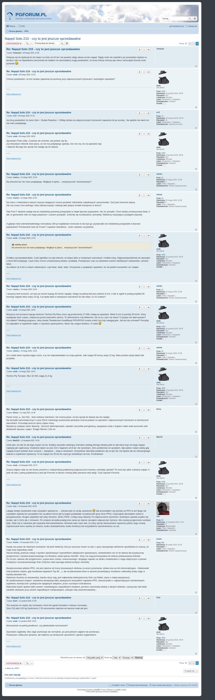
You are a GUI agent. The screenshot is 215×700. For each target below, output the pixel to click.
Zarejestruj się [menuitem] (178, 26)
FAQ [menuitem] (23, 26)
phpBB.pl (114, 692)
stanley (159, 174)
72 (162, 116)
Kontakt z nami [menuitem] (118, 685)
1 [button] (193, 44)
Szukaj (189, 19)
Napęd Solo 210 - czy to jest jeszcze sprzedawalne (43, 38)
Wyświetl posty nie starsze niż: (81, 657)
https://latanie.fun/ (13, 94)
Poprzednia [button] (190, 44)
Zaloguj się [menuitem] (192, 26)
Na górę (196, 66)
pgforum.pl (31, 14)
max (158, 516)
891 (163, 543)
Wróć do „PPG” (13, 668)
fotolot (159, 539)
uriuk (158, 86)
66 (162, 520)
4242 (163, 91)
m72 (158, 112)
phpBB (97, 690)
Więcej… (13, 26)
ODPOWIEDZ (12, 43)
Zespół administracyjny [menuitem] (138, 685)
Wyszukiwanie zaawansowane (194, 19)
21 (162, 178)
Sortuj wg (112, 657)
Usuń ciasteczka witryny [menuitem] (162, 685)
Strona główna (15, 685)
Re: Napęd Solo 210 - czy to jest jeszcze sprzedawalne (43, 49)
